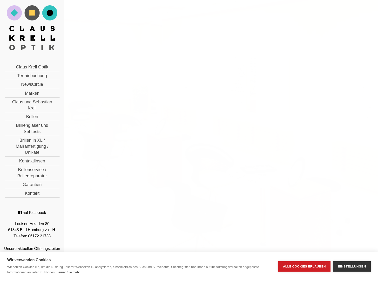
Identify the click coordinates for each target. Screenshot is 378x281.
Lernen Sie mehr (68, 272)
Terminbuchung (32, 75)
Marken (32, 93)
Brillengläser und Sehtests (32, 128)
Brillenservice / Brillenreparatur (32, 172)
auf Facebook (32, 213)
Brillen (32, 116)
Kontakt (32, 193)
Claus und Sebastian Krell (32, 105)
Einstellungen (352, 266)
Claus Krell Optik (32, 67)
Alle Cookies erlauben (304, 266)
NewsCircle (32, 84)
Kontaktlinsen (32, 161)
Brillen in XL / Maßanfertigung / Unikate (32, 146)
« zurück (136, 161)
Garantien (32, 184)
